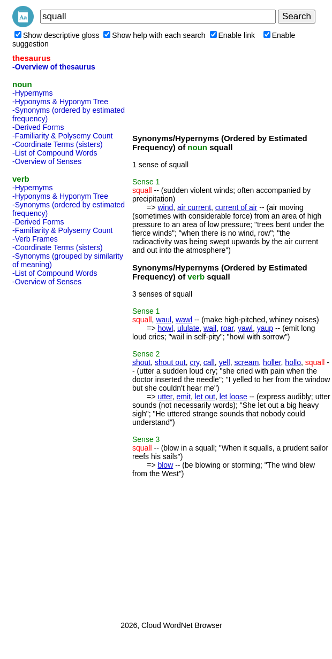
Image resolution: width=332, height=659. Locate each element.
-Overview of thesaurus (53, 67)
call (209, 362)
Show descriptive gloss (56, 35)
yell (224, 362)
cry (194, 362)
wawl (184, 319)
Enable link (232, 35)
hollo (293, 362)
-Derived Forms (38, 127)
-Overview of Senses (46, 161)
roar (227, 328)
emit (184, 396)
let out (205, 396)
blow (165, 465)
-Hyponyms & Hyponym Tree (60, 101)
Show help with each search (154, 35)
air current (194, 207)
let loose (233, 396)
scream (246, 362)
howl (165, 328)
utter (164, 396)
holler (272, 362)
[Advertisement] (55, 450)
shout (141, 362)
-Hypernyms (32, 93)
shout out (170, 362)
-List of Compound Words (54, 153)
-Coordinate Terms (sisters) (57, 144)
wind (165, 207)
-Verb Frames (35, 239)
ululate (188, 328)
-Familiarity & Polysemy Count (62, 135)
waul (163, 319)
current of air (236, 207)
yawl (245, 328)
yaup (265, 328)
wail (209, 328)
